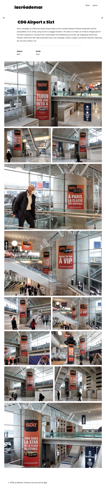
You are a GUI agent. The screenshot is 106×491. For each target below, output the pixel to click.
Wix (45, 483)
